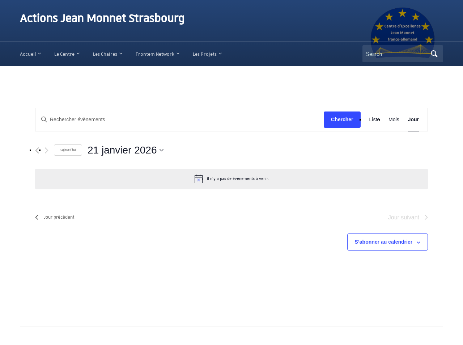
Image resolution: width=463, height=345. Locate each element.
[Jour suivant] (46, 150)
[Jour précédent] (37, 150)
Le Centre (64, 54)
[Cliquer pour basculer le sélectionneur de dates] (125, 150)
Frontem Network (155, 54)
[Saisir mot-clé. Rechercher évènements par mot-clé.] (179, 119)
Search (434, 53)
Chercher (342, 119)
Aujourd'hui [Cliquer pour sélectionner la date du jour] (68, 150)
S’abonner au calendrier (384, 242)
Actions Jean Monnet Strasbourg (102, 19)
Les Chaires (105, 54)
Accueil (28, 54)
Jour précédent (55, 217)
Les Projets (205, 54)
